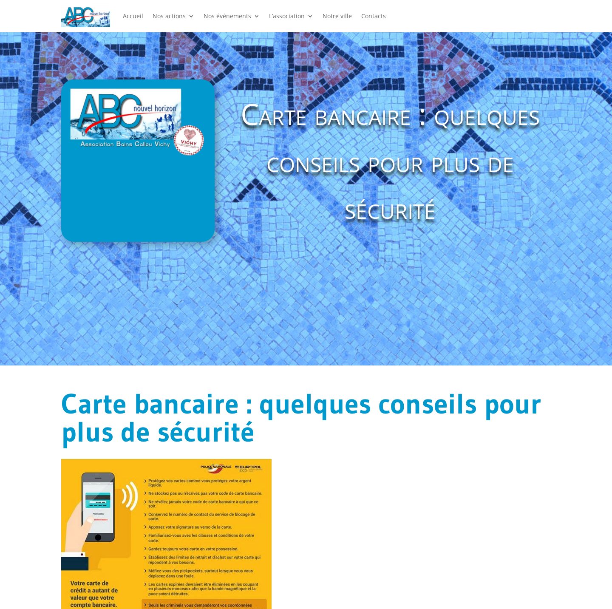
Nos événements (227, 16)
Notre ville (337, 16)
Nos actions (169, 16)
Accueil (133, 16)
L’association (287, 16)
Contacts (373, 16)
